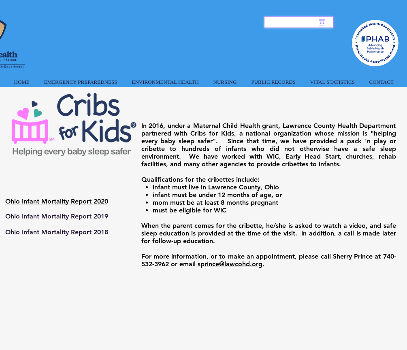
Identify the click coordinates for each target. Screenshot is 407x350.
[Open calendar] (322, 22)
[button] (81, 78)
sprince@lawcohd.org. (231, 264)
